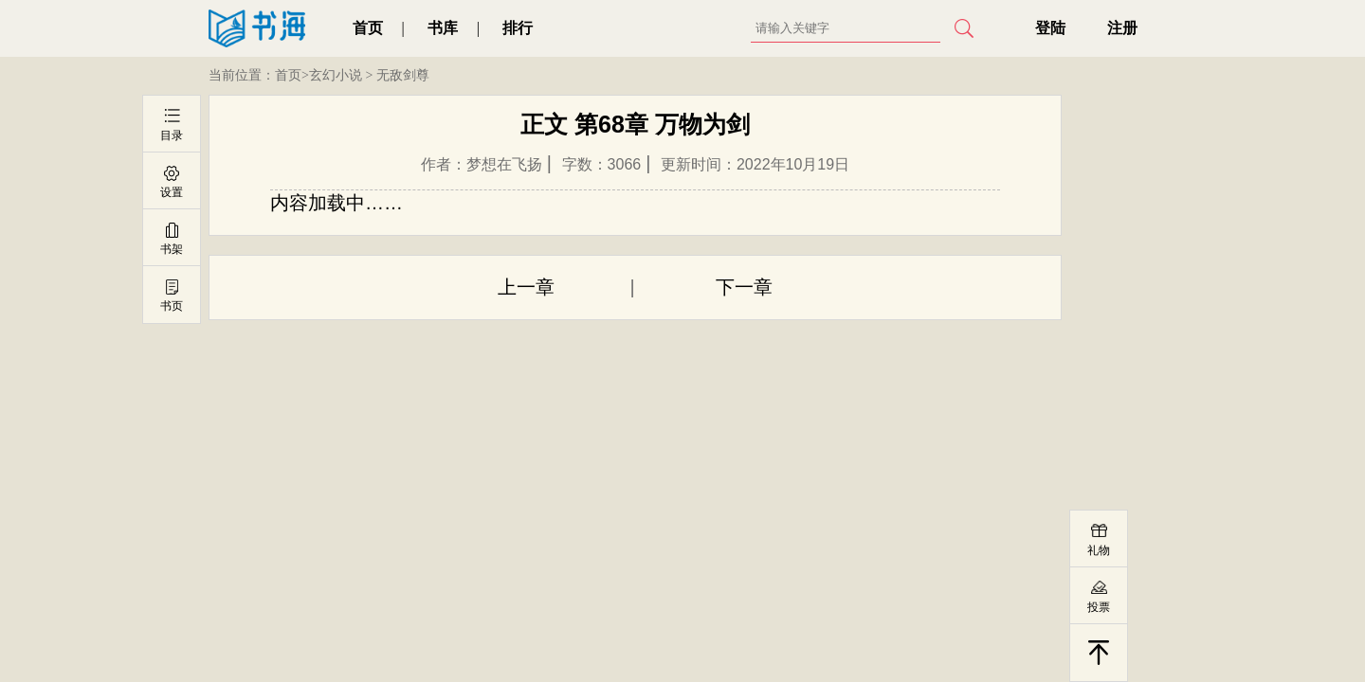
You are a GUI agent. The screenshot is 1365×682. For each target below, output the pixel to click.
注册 (1122, 28)
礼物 (1098, 550)
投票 (1098, 607)
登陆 (1050, 28)
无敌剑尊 (402, 75)
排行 (517, 28)
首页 (368, 28)
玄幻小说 (335, 75)
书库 (443, 28)
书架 (171, 249)
